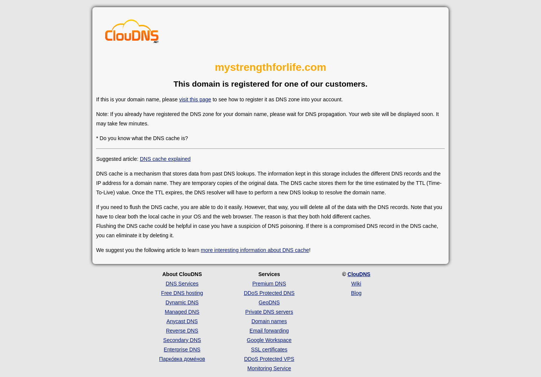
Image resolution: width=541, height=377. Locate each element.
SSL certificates (269, 349)
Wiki (356, 284)
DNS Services (182, 284)
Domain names (269, 321)
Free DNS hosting (182, 293)
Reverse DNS (182, 331)
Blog (356, 293)
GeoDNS (269, 302)
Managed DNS (182, 312)
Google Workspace (269, 340)
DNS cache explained (165, 159)
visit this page (195, 99)
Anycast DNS (182, 321)
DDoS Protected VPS (269, 359)
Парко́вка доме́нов (182, 359)
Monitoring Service (269, 368)
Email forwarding (269, 331)
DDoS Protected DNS (269, 293)
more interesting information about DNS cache (255, 250)
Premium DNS (269, 284)
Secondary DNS (182, 340)
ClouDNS (359, 274)
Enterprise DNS (182, 349)
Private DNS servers (269, 312)
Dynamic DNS (182, 302)
